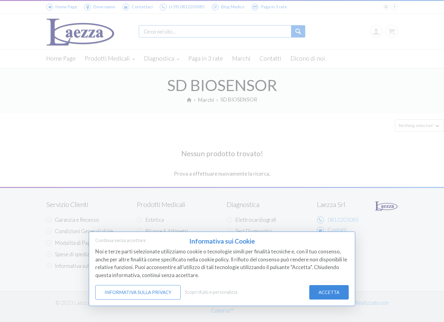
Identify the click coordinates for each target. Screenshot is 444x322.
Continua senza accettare (120, 240)
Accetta (329, 292)
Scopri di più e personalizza (211, 292)
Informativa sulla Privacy (138, 292)
